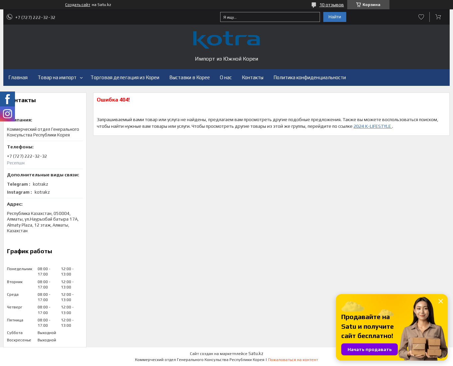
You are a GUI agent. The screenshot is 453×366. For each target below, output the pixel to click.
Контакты (252, 77)
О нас (226, 77)
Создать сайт (77, 4)
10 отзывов (331, 4)
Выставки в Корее (189, 77)
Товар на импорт (57, 77)
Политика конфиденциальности (309, 77)
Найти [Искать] (334, 16)
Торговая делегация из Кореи (124, 77)
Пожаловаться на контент (293, 359)
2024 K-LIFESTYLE (373, 126)
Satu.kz (255, 353)
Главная (18, 77)
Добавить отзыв (421, 17)
